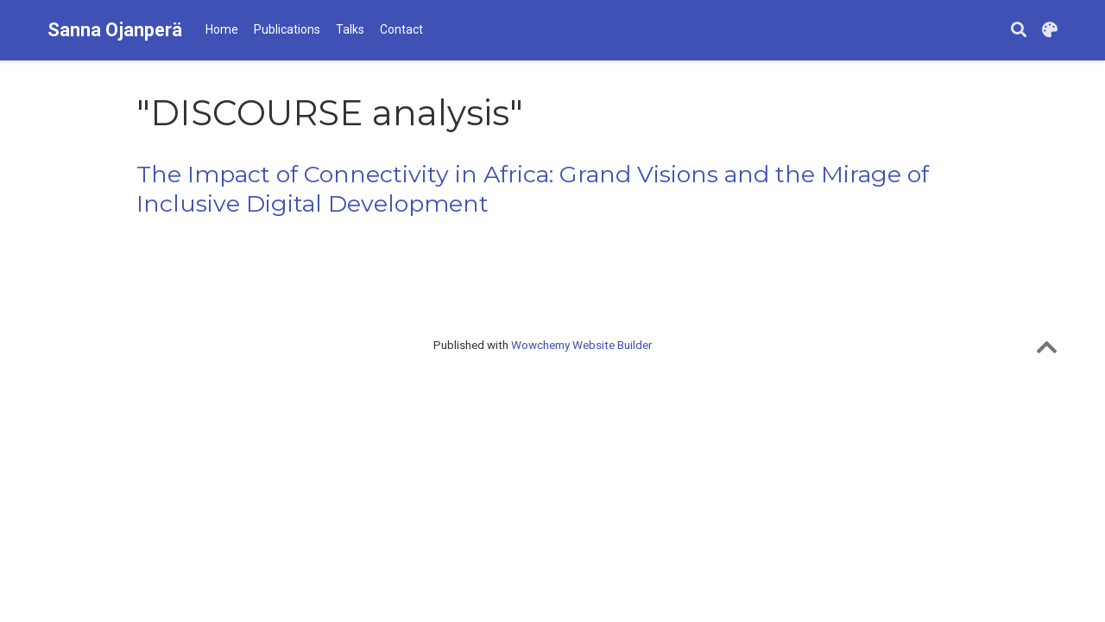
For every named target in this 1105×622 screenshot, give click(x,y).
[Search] (1018, 31)
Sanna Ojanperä (114, 30)
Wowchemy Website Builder (581, 345)
